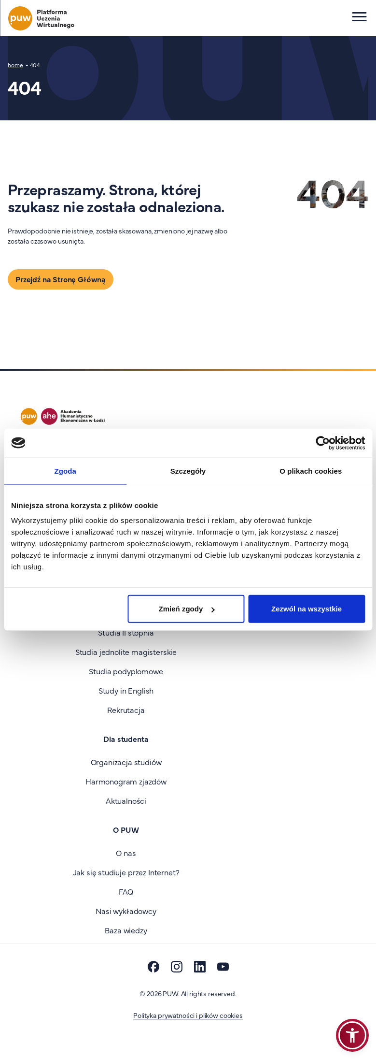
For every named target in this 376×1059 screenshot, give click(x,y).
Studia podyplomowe (126, 671)
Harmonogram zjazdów (126, 781)
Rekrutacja (125, 709)
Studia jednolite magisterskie (126, 651)
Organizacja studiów (126, 761)
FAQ (126, 891)
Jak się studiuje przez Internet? (126, 872)
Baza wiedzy (126, 930)
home (15, 65)
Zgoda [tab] (65, 470)
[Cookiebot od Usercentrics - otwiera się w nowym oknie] (322, 442)
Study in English (125, 690)
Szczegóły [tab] (188, 470)
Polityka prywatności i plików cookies (188, 1015)
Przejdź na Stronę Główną (60, 279)
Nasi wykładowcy (126, 910)
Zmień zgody (187, 609)
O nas (126, 852)
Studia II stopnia (125, 632)
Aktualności (126, 800)
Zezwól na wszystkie (306, 609)
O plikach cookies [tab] (310, 470)
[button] (352, 1035)
